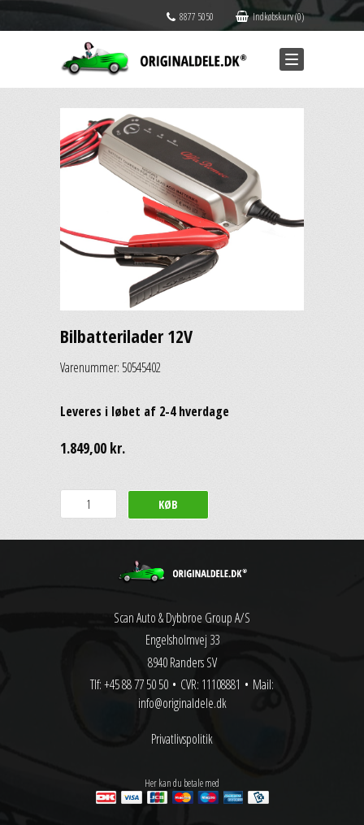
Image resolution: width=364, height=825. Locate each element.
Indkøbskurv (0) (270, 17)
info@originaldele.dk (182, 703)
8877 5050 (190, 17)
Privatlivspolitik (182, 739)
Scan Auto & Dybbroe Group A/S (182, 618)
